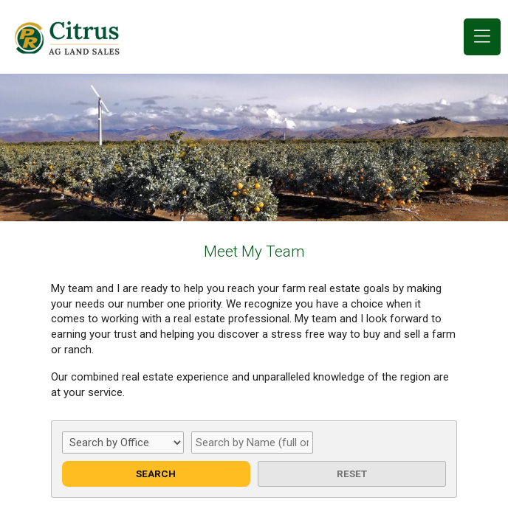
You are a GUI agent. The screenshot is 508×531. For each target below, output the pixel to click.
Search (156, 473)
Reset (352, 473)
